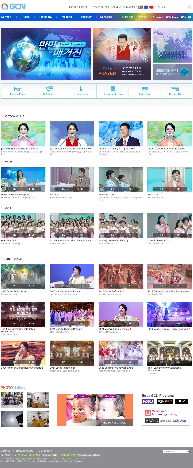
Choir (7, 208)
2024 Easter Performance (62, 368)
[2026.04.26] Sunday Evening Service (19, 148)
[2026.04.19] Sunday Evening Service (166, 148)
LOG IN (72, 7)
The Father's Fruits (10, 334)
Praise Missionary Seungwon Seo (17, 197)
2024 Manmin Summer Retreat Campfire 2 (169, 329)
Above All (54, 194)
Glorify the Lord (8, 240)
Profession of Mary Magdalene (16, 194)
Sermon (6, 16)
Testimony (45, 16)
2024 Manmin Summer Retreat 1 (115, 329)
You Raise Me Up (107, 194)
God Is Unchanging (59, 332)
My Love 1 (153, 194)
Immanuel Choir (10, 243)
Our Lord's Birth (155, 294)
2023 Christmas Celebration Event (116, 368)
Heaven (152, 373)
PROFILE (83, 7)
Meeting (67, 16)
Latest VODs (13, 258)
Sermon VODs (14, 116)
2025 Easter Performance (111, 291)
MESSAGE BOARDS (100, 7)
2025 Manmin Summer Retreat (65, 291)
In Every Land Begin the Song (113, 240)
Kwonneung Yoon (156, 197)
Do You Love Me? (10, 294)
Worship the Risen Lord (159, 240)
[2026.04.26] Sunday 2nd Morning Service (71, 148)
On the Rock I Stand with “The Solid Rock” (71, 240)
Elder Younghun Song (61, 197)
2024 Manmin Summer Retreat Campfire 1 (22, 368)
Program (86, 16)
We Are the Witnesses (110, 294)
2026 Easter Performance (14, 291)
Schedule (106, 16)
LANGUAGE (131, 7)
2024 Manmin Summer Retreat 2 (66, 329)
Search (188, 7)
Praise (26, 16)
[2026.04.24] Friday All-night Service (117, 148)
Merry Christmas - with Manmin (114, 371)
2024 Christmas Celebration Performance (168, 291)
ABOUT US (116, 7)
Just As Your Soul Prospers (63, 294)
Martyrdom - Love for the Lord (64, 371)
